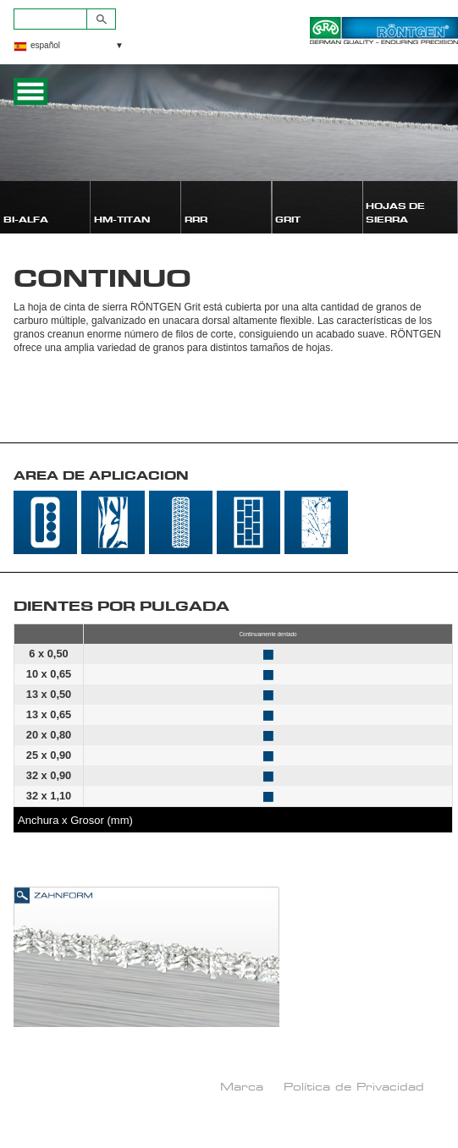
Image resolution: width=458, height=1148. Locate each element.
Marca (241, 1086)
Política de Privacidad (354, 1086)
